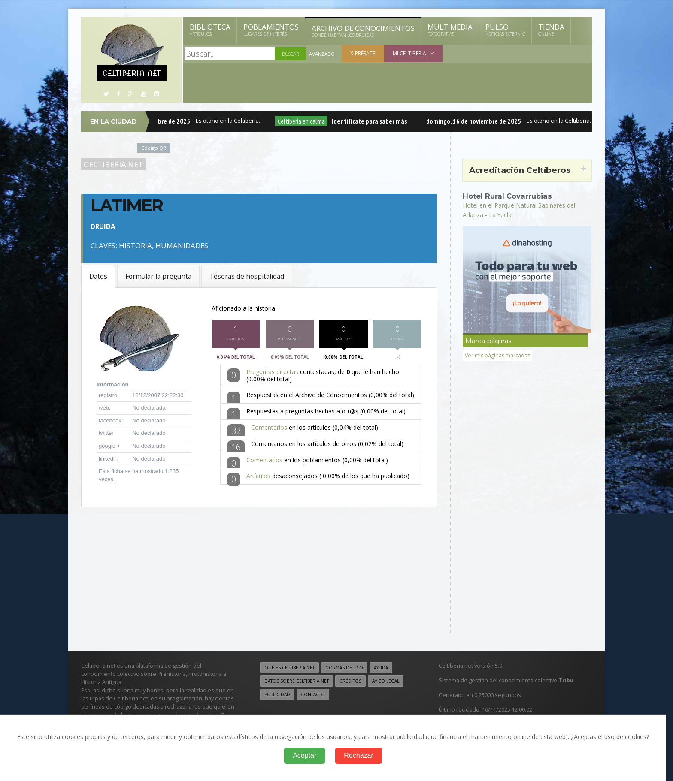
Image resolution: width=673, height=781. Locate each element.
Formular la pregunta (158, 276)
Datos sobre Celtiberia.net (296, 681)
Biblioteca (210, 29)
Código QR (153, 148)
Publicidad (277, 694)
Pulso (505, 29)
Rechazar (358, 755)
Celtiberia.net (113, 164)
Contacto (313, 694)
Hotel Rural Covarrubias (507, 196)
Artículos (258, 478)
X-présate (362, 53)
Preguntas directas (272, 374)
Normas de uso (344, 667)
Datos (98, 276)
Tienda (551, 29)
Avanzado (322, 54)
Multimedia (450, 29)
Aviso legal (385, 681)
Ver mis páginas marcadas (498, 355)
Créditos (350, 681)
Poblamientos (271, 29)
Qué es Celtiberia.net (289, 667)
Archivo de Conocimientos (363, 31)
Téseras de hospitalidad (246, 276)
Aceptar (304, 755)
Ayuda (381, 667)
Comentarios (269, 429)
